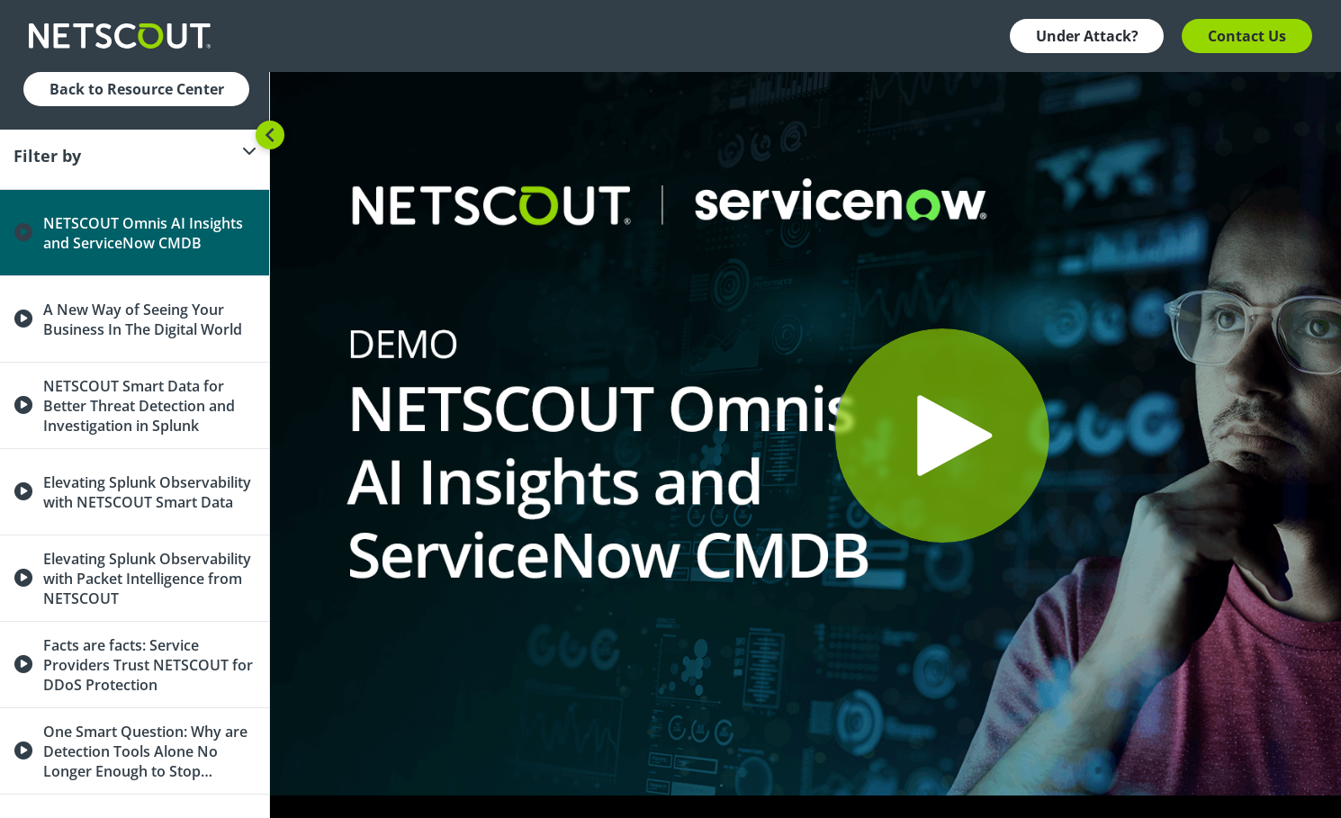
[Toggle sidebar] (270, 135)
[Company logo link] (125, 36)
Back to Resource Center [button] (137, 89)
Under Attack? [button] (1087, 36)
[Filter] (134, 156)
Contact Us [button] (1247, 36)
